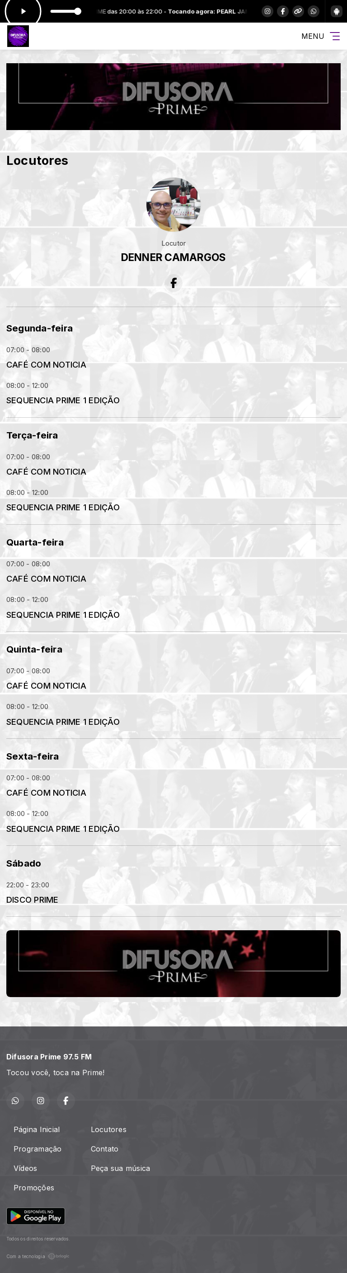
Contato (105, 1148)
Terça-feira (32, 435)
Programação (38, 1148)
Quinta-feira (34, 649)
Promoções (34, 1187)
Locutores (109, 1129)
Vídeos (25, 1168)
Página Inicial (37, 1129)
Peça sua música (120, 1168)
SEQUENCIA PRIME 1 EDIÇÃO (63, 400)
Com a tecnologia (38, 1256)
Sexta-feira (32, 756)
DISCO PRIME (32, 900)
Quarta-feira (35, 542)
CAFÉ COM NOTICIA (46, 364)
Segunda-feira (39, 328)
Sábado (23, 863)
